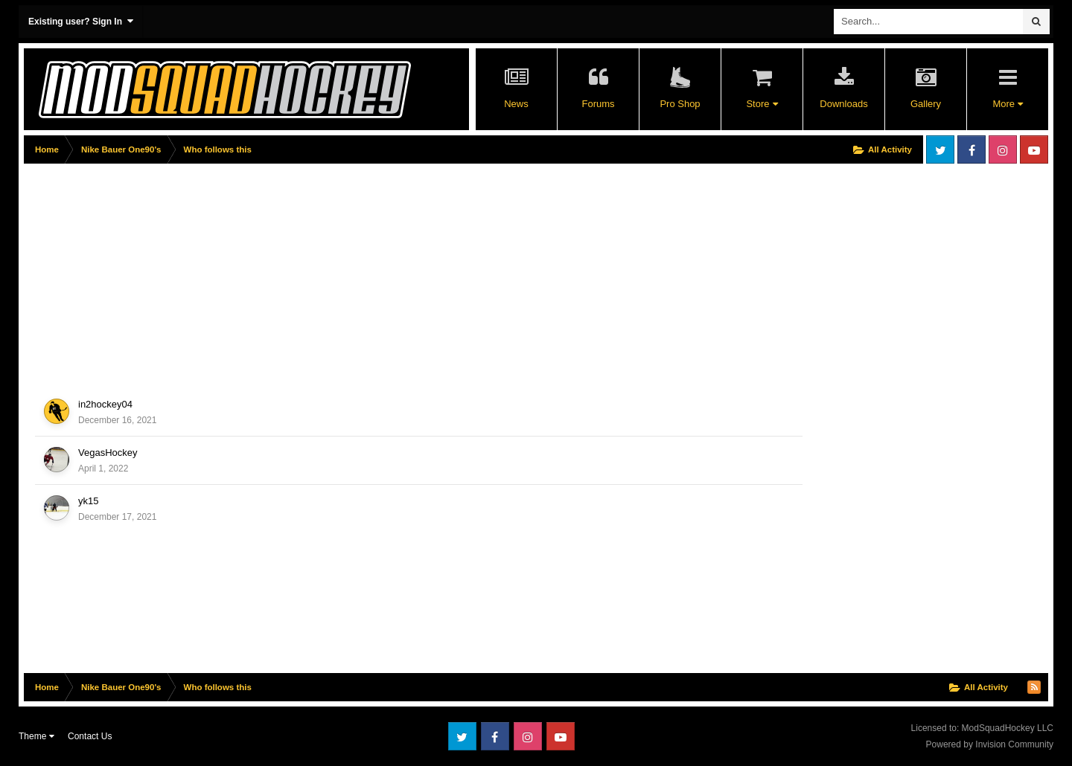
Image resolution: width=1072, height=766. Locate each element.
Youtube (1034, 149)
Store (761, 103)
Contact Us (90, 736)
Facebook (971, 149)
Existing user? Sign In (80, 21)
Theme (36, 736)
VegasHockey (108, 452)
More (1007, 103)
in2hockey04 (105, 404)
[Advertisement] (295, 273)
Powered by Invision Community (989, 744)
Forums (597, 103)
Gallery (925, 103)
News (516, 103)
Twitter (940, 149)
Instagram (1003, 149)
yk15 (88, 500)
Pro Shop (680, 103)
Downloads (843, 103)
